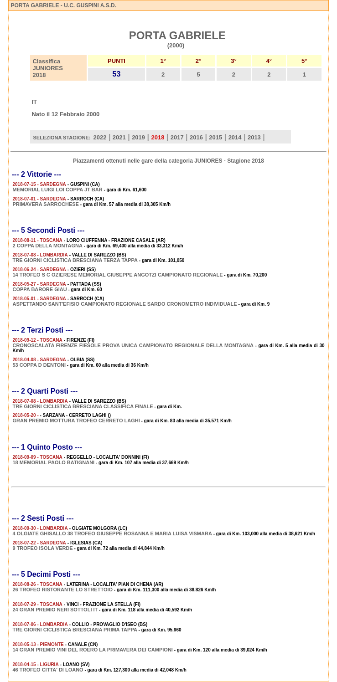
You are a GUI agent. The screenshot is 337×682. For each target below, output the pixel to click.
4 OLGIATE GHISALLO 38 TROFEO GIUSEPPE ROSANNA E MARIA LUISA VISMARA (112, 533)
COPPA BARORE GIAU (39, 289)
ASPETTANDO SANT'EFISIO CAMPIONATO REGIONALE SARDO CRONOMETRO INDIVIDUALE (124, 304)
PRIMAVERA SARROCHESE (45, 204)
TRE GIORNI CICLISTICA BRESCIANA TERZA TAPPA (75, 260)
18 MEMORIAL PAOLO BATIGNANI (53, 462)
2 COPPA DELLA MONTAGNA (47, 245)
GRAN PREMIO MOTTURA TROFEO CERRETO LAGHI (76, 420)
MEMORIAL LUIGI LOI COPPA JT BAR (57, 189)
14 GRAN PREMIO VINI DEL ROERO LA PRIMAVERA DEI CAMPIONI (92, 649)
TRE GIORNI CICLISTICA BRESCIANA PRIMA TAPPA (74, 629)
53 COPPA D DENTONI (39, 365)
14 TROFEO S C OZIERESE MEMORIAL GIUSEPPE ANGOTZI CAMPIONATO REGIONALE (117, 274)
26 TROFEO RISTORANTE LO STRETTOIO (62, 589)
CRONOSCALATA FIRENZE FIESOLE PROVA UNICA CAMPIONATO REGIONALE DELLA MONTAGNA (132, 345)
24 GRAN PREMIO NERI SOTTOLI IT (55, 609)
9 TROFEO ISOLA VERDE (42, 548)
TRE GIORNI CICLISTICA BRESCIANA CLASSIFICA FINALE (82, 406)
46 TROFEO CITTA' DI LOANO (47, 669)
